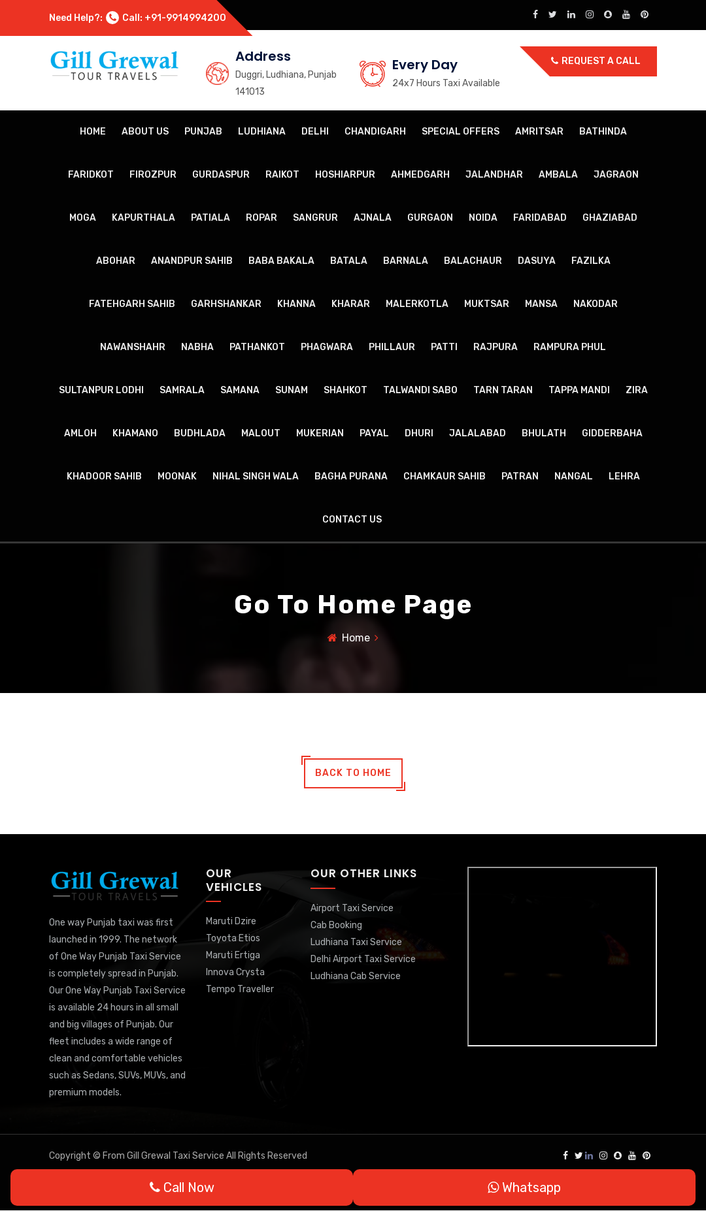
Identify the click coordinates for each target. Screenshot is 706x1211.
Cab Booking (336, 925)
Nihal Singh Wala (255, 476)
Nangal (573, 476)
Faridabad (540, 217)
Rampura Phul (569, 347)
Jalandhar (494, 174)
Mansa (541, 304)
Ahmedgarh (420, 174)
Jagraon (616, 174)
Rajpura (495, 347)
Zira (637, 390)
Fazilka (591, 260)
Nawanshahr (132, 347)
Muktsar (486, 304)
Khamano (135, 433)
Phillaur (392, 347)
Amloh (80, 433)
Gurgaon (430, 217)
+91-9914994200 (185, 18)
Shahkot (345, 390)
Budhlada (200, 433)
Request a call (596, 61)
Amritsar (539, 131)
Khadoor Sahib (104, 476)
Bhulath (544, 433)
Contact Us (352, 519)
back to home (353, 773)
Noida (483, 217)
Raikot (282, 174)
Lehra (624, 476)
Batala (348, 260)
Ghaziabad (609, 217)
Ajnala (373, 217)
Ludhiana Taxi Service (356, 942)
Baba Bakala (281, 260)
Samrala (182, 390)
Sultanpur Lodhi (101, 390)
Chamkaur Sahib (444, 476)
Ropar (261, 217)
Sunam (291, 390)
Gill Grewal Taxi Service (176, 1156)
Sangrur (315, 217)
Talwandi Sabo (420, 390)
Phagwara (327, 347)
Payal (374, 433)
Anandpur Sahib (192, 260)
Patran (520, 476)
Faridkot (91, 174)
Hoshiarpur (345, 174)
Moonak (177, 476)
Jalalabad (477, 433)
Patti (444, 347)
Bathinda (603, 131)
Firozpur (152, 174)
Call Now (182, 1187)
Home (93, 131)
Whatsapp (524, 1187)
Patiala (210, 217)
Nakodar (595, 304)
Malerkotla (417, 304)
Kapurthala (143, 217)
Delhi (315, 131)
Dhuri (419, 433)
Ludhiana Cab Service (356, 976)
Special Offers (460, 131)
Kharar (350, 304)
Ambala (558, 174)
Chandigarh (375, 131)
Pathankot (257, 347)
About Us (145, 131)
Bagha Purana (351, 476)
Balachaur (473, 260)
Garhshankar (226, 304)
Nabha (197, 347)
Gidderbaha (612, 433)
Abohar (115, 260)
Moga (82, 217)
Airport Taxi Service (352, 908)
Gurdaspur (221, 174)
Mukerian (320, 433)
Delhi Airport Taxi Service (363, 959)
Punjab (203, 131)
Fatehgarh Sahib (132, 304)
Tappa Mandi (579, 390)
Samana (240, 390)
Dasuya (537, 260)
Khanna (296, 304)
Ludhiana (262, 131)
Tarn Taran (503, 390)
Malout (260, 433)
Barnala (405, 260)
